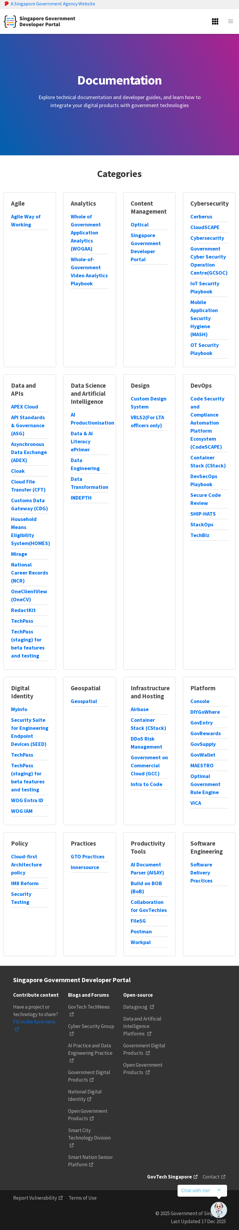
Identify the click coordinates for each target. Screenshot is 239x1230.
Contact (211, 1176)
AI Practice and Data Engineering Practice (90, 1049)
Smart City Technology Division (89, 1134)
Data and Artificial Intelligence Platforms (142, 1026)
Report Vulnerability (35, 1198)
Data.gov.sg (135, 1007)
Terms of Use (83, 1198)
